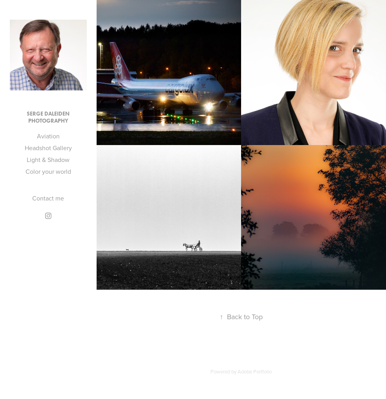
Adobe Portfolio (255, 371)
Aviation (48, 136)
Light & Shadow (48, 159)
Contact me (48, 198)
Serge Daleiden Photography (48, 117)
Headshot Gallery (48, 147)
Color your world (48, 171)
